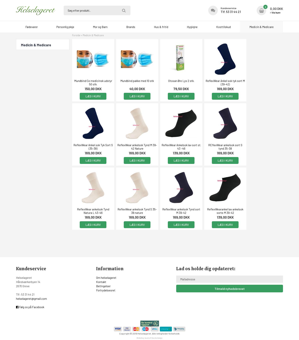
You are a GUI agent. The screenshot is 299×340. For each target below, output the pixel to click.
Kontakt (101, 282)
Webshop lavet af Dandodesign (149, 338)
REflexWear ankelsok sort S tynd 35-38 (177, 146)
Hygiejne (192, 27)
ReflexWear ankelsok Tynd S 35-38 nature (262, 146)
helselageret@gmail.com (31, 298)
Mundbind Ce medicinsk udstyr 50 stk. (92, 82)
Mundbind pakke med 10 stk (135, 81)
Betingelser (103, 286)
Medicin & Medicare (261, 27)
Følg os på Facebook (30, 307)
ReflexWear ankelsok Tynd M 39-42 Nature (92, 146)
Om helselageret (106, 277)
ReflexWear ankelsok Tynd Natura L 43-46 (220, 146)
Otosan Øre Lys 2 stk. (177, 81)
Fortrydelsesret (105, 290)
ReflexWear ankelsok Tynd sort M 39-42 (92, 211)
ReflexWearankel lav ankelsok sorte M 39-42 (135, 211)
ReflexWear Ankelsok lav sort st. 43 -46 (135, 146)
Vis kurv (275, 12)
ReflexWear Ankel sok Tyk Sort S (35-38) (262, 82)
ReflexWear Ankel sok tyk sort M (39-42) (220, 82)
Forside (76, 35)
